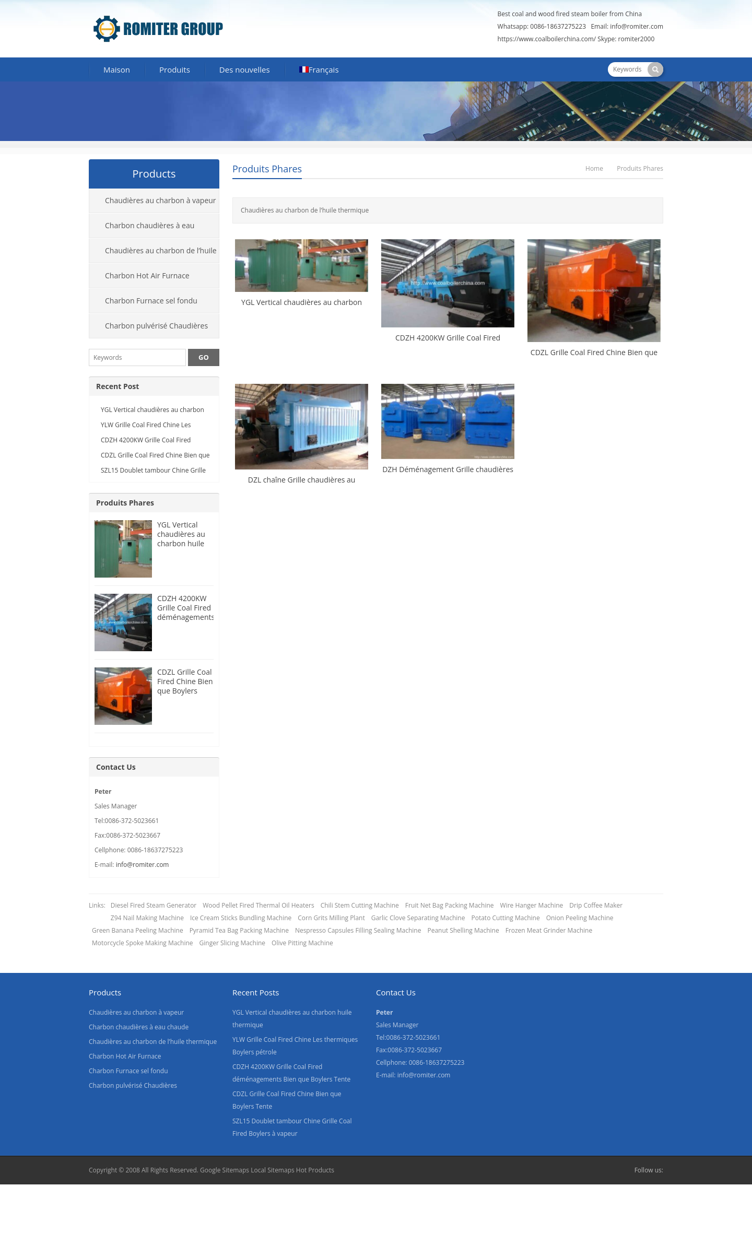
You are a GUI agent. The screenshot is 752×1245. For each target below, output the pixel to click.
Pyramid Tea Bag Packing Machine (239, 930)
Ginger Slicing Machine (232, 942)
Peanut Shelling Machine (463, 930)
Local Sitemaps (273, 1170)
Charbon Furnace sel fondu (151, 301)
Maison (116, 69)
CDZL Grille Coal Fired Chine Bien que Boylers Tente (185, 686)
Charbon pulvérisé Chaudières (156, 326)
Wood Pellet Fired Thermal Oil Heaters (258, 905)
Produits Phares (267, 168)
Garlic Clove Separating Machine (418, 917)
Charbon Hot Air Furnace (147, 275)
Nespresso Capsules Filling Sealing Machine (358, 930)
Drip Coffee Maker (595, 905)
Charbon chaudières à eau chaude (141, 229)
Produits (174, 69)
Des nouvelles (244, 69)
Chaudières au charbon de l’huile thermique (153, 254)
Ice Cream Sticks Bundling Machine (240, 917)
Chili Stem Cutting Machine (360, 905)
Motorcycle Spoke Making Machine (142, 942)
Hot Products (315, 1170)
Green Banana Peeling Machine (137, 930)
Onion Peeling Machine (580, 917)
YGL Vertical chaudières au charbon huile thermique (181, 539)
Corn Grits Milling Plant (331, 917)
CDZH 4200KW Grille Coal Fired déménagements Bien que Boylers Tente (186, 617)
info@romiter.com (636, 26)
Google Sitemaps (224, 1170)
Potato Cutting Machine (505, 917)
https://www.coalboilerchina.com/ (547, 38)
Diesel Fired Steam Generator (153, 905)
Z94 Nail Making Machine (147, 917)
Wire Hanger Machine (531, 905)
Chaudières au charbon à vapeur (160, 200)
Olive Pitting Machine (302, 942)
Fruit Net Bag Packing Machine (449, 905)
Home (594, 168)
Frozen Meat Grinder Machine (549, 930)
